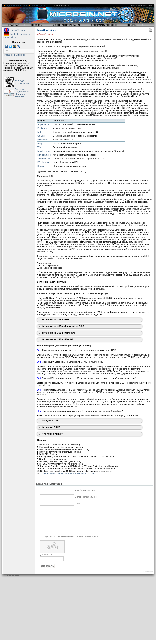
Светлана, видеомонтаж (22, 90)
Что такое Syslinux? (52, 434)
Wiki (39, 147)
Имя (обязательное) (85, 490)
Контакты (36, 25)
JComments (148, 576)
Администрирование (17, 5)
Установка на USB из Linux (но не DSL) (63, 326)
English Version (17, 30)
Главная (14, 25)
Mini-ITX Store (44, 155)
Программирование (104, 25)
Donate (40, 166)
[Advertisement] (77, 612)
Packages (42, 128)
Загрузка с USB (50, 420)
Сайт (77, 503)
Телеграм (19, 96)
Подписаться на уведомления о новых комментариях (71, 541)
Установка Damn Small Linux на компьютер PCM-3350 (67, 473)
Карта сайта (9, 37)
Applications (43, 124)
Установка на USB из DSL (56, 319)
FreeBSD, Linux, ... (40, 5)
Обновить (47, 559)
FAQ (39, 143)
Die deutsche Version (20, 34)
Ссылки (132, 25)
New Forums (43, 151)
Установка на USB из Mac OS (57, 339)
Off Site (41, 136)
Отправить (47, 570)
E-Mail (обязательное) (86, 497)
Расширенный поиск (14, 55)
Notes (40, 132)
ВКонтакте (20, 94)
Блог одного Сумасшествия (22, 81)
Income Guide (44, 158)
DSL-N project (44, 162)
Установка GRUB (51, 427)
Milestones (42, 139)
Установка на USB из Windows (58, 333)
